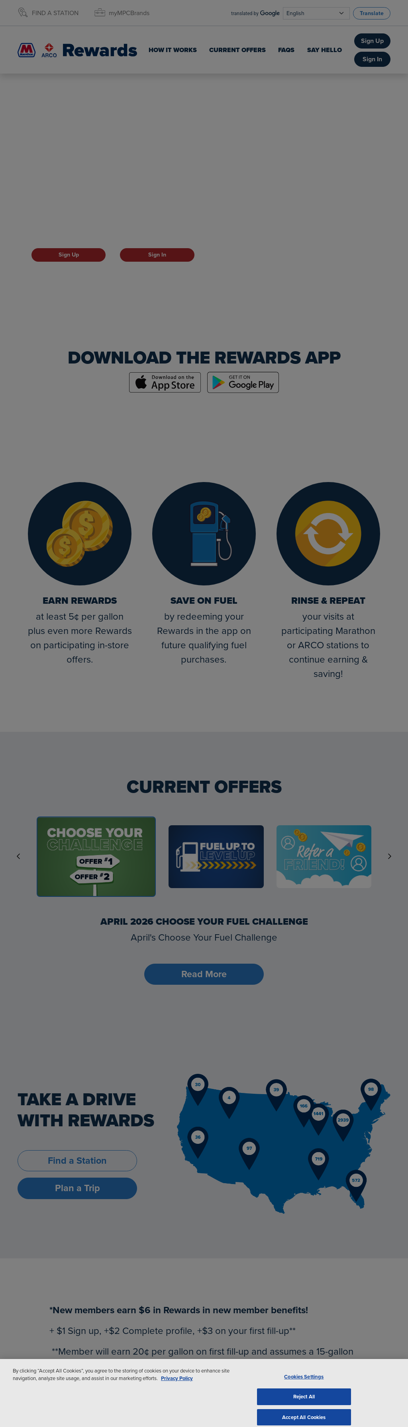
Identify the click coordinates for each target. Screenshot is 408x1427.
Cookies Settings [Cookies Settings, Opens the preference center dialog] (304, 1383)
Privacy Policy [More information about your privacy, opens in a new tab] (177, 1385)
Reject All (304, 1403)
